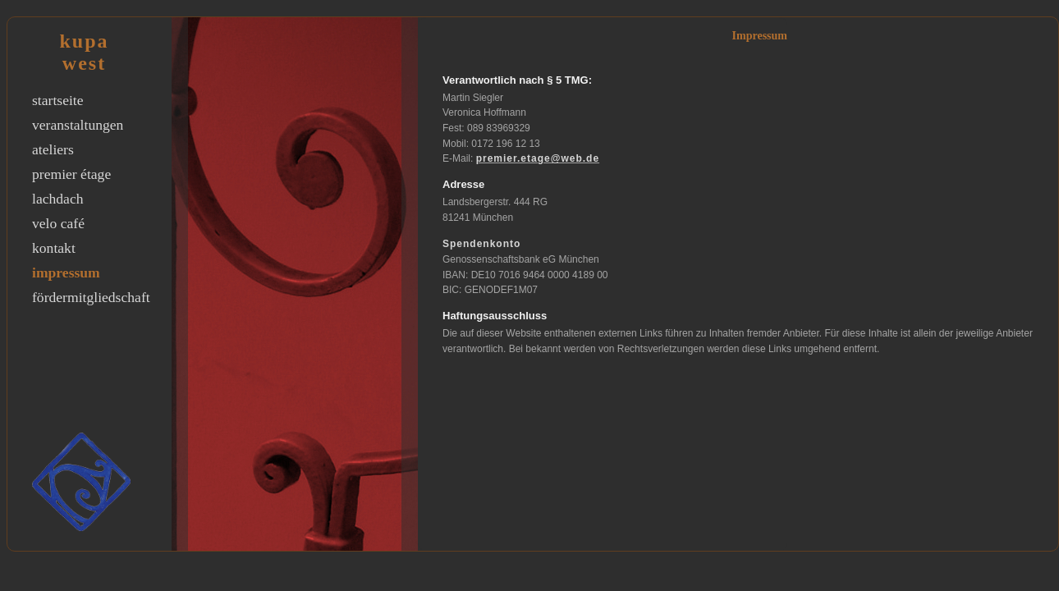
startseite (58, 100)
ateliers (53, 149)
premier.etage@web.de (537, 158)
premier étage (71, 174)
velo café (58, 223)
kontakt (54, 248)
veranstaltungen (77, 125)
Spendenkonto (481, 244)
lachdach (58, 198)
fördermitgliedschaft (91, 297)
